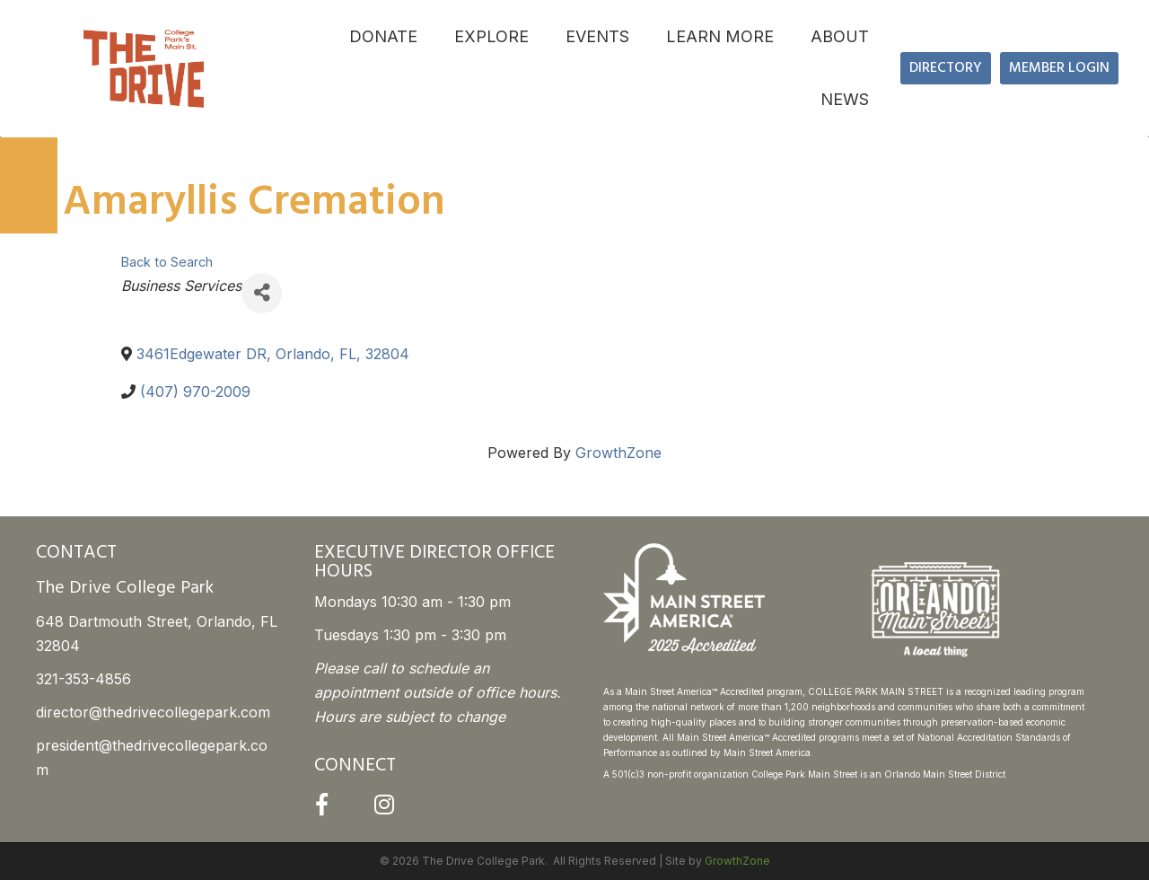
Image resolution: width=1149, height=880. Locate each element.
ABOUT (840, 36)
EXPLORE (491, 36)
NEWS (844, 99)
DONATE (383, 36)
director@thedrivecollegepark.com (153, 712)
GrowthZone (618, 453)
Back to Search (167, 261)
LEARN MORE (720, 36)
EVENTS (597, 36)
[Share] (261, 293)
